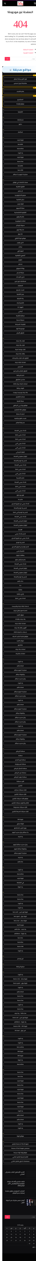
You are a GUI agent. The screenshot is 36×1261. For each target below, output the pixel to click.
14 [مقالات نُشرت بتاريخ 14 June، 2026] (4, 1234)
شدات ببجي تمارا (18, 435)
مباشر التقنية (18, 315)
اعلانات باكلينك (18, 653)
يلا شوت (18, 153)
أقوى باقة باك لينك (18, 628)
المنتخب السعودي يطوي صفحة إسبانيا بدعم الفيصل (12, 1192)
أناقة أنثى (18, 251)
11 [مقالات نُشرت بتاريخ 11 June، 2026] (18, 1234)
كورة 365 (18, 819)
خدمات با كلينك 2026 (18, 632)
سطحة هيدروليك (18, 764)
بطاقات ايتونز (18, 555)
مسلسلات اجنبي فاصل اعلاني (18, 1161)
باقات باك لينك (18, 354)
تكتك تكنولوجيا (18, 221)
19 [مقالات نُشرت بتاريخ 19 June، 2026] (13, 1237)
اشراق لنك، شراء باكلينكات (18, 358)
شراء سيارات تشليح (18, 794)
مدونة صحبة (18, 320)
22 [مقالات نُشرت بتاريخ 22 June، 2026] (31, 1240)
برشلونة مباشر (18, 674)
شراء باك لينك (18, 341)
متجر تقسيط (18, 478)
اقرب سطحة (18, 781)
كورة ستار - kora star (18, 920)
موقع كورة (18, 1136)
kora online (18, 1047)
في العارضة (18, 882)
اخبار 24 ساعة (18, 414)
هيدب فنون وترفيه (18, 418)
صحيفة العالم (18, 422)
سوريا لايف (18, 925)
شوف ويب (18, 204)
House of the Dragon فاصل (18, 1144)
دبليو (18, 124)
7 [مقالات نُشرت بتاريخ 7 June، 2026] (4, 1231)
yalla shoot (18, 666)
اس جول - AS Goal (18, 1030)
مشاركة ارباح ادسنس (18, 83)
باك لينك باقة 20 (18, 619)
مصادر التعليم (18, 397)
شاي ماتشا (18, 594)
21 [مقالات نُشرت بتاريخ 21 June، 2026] (4, 1237)
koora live (18, 161)
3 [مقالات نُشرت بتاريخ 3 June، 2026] (22, 1231)
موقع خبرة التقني (18, 238)
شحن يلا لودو (18, 542)
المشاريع (18, 99)
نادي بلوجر (18, 242)
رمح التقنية (18, 294)
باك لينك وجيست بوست (18, 392)
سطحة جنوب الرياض (18, 777)
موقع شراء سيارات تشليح (18, 798)
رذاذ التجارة (18, 298)
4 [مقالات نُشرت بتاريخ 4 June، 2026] (17, 1231)
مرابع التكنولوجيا (18, 195)
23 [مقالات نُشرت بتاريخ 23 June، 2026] (27, 1240)
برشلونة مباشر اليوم (18, 849)
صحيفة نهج (18, 229)
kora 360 (18, 170)
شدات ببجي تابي (18, 443)
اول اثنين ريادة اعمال (18, 79)
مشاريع (18, 645)
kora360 (18, 144)
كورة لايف (18, 140)
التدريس (18, 366)
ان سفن (18, 191)
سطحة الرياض (18, 751)
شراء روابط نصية (18, 349)
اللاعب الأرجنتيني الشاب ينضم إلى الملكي (12, 1173)
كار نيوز (18, 234)
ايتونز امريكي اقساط (18, 521)
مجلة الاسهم (18, 208)
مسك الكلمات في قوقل (18, 182)
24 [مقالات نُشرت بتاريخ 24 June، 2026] (22, 1240)
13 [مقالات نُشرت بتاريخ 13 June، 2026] (9, 1234)
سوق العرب (18, 615)
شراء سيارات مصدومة (18, 807)
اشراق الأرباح (18, 333)
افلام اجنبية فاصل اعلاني (18, 1157)
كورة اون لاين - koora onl (18, 1017)
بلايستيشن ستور (18, 559)
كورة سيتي (18, 823)
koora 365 (18, 946)
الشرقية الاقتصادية (18, 212)
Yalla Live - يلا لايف (18, 1013)
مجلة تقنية (18, 401)
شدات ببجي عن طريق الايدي (18, 503)
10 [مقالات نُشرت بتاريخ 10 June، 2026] (22, 1234)
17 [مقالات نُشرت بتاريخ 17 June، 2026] (22, 1237)
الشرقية (18, 112)
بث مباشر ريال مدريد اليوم (18, 832)
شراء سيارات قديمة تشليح (18, 811)
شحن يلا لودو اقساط (18, 460)
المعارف (18, 285)
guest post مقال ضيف (18, 610)
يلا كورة (18, 887)
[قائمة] (33, 3)
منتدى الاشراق (18, 379)
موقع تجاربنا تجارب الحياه (18, 636)
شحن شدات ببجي (18, 534)
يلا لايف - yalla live (18, 929)
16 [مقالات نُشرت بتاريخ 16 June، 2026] (27, 1237)
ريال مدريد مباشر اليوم (18, 844)
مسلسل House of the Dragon (18, 1148)
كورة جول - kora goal (18, 916)
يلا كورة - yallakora (18, 933)
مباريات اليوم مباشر (18, 670)
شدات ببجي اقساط (18, 430)
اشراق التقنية (18, 186)
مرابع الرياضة (18, 966)
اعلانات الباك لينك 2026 (18, 384)
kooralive (18, 942)
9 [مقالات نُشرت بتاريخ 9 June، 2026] (27, 1234)
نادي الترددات (18, 277)
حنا (18, 585)
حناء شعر (18, 581)
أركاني (18, 311)
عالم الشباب (18, 91)
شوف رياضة (18, 388)
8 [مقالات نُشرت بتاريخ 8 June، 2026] (31, 1234)
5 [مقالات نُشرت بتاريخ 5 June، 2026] (13, 1231)
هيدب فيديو (18, 290)
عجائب (18, 247)
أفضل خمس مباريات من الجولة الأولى (13, 1201)
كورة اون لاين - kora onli (18, 912)
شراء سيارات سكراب (18, 790)
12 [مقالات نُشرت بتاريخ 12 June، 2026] (13, 1234)
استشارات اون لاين (18, 281)
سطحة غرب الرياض (18, 772)
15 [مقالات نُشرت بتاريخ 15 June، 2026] (31, 1237)
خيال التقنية (18, 199)
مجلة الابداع (18, 272)
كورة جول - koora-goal (18, 983)
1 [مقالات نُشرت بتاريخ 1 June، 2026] (31, 1231)
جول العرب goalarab (18, 828)
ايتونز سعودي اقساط (18, 456)
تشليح (18, 785)
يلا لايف (18, 836)
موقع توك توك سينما (18, 1152)
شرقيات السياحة (18, 324)
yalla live (18, 861)
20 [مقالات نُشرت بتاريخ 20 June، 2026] (9, 1237)
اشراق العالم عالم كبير (18, 371)
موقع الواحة (18, 104)
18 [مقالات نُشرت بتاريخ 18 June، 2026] (18, 1237)
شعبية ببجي (18, 551)
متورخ (18, 260)
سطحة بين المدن (18, 760)
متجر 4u (18, 499)
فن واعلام (18, 958)
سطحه (18, 755)
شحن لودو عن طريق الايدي (18, 546)
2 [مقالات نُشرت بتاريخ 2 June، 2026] (27, 1231)
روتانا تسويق (18, 268)
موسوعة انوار (18, 328)
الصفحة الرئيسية (26, 52)
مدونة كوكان (18, 225)
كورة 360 (18, 1051)
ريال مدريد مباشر (18, 678)
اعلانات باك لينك (18, 649)
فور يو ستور (18, 495)
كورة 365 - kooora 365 (18, 1026)
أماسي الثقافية (18, 255)
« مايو (32, 1247)
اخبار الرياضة (18, 375)
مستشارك (18, 120)
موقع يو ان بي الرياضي (18, 405)
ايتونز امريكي (18, 452)
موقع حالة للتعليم (18, 409)
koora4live (18, 148)
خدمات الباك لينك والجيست (18, 606)
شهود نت (18, 307)
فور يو (18, 529)
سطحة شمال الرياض (18, 768)
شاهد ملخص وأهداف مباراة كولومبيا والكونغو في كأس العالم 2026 (13, 1183)
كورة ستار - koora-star (18, 979)
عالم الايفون (18, 217)
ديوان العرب (18, 640)
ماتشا (18, 589)
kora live (18, 938)
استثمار (18, 132)
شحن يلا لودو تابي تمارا (18, 512)
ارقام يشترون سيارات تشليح (18, 803)
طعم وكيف (18, 303)
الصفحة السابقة (26, 49)
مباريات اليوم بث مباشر (18, 174)
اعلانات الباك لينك (18, 362)
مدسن (18, 264)
